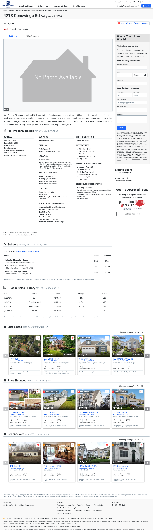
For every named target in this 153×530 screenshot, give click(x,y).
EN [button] (150, 2)
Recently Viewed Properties (128, 6)
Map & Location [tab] (32, 36)
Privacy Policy (99, 505)
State (135, 72)
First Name (121, 92)
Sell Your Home (44, 6)
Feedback (60, 505)
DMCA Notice (97, 511)
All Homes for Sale (10, 505)
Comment (120, 114)
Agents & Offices (61, 6)
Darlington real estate (67, 496)
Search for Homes (26, 6)
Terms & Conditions (64, 511)
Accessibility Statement (82, 511)
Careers (144, 2)
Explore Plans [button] (108, 518)
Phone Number (122, 107)
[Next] (147, 356)
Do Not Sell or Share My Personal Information (74, 508)
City (118, 72)
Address (122, 64)
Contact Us (70, 505)
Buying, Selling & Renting (123, 2)
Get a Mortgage (80, 6)
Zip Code (120, 80)
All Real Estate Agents (26, 505)
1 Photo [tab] (13, 36)
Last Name (136, 92)
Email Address (122, 99)
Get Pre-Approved (132, 214)
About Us (136, 2)
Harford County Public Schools (27, 251)
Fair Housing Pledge (64, 513)
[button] (146, 5)
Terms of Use (136, 159)
